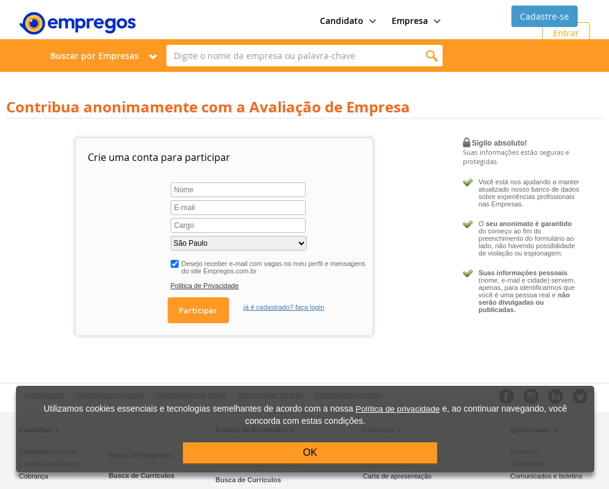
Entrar (566, 33)
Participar (198, 310)
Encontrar (432, 55)
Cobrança (33, 476)
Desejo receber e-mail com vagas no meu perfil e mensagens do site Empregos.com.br (274, 267)
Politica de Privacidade (205, 285)
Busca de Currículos (141, 475)
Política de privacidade (397, 408)
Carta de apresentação (397, 476)
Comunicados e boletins (546, 476)
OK (310, 452)
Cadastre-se (544, 16)
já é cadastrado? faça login (284, 307)
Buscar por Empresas (94, 55)
